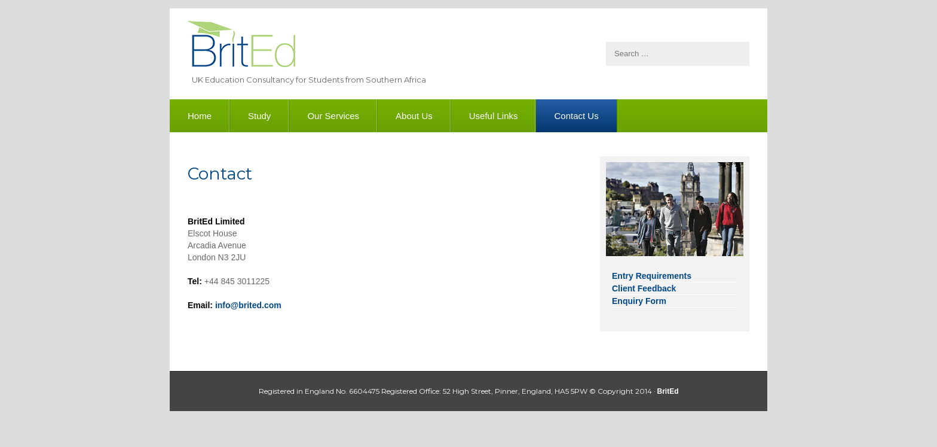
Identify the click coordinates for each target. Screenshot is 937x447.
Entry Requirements (651, 276)
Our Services (333, 116)
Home (200, 116)
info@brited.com (248, 305)
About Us (414, 116)
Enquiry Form (639, 301)
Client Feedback (644, 288)
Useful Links (493, 116)
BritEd (241, 46)
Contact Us (576, 116)
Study (259, 116)
